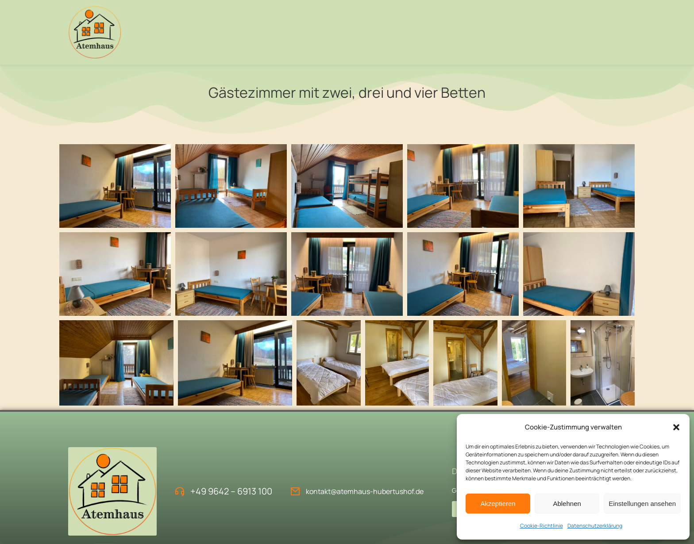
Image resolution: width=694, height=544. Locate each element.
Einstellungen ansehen (642, 503)
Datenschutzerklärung (594, 525)
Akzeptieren (497, 503)
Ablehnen (567, 503)
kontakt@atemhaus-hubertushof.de (365, 491)
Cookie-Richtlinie (541, 525)
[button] (676, 427)
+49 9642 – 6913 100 (231, 491)
